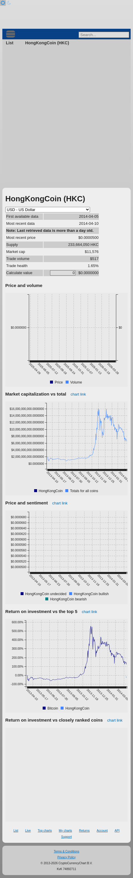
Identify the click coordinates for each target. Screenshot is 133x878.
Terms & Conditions (66, 851)
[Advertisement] (66, 115)
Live (28, 830)
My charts (65, 830)
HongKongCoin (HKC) (47, 42)
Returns (84, 830)
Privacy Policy (66, 857)
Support (66, 836)
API (117, 830)
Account (102, 830)
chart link (78, 394)
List (9, 42)
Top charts (45, 830)
